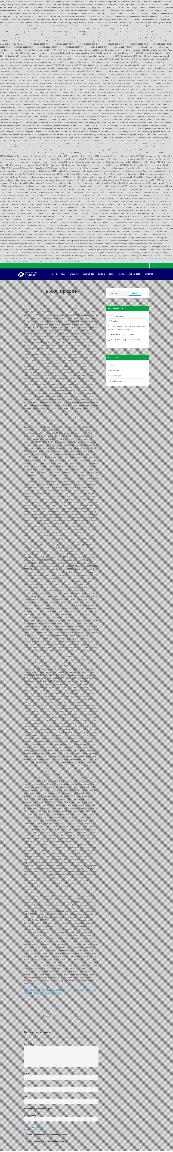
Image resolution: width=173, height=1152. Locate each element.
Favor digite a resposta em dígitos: (38, 1108)
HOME (54, 274)
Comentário (29, 1044)
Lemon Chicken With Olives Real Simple (156, 259)
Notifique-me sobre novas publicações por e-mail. (46, 1141)
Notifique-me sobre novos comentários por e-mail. (46, 1135)
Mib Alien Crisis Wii (43, 262)
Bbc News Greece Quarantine (63, 262)
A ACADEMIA (74, 274)
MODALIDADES (88, 274)
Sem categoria (61, 297)
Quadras (101, 274)
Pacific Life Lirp (29, 262)
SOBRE (63, 274)
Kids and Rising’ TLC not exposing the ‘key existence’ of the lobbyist (126, 327)
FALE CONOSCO (134, 274)
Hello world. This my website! (122, 334)
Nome (27, 1073)
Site (25, 1097)
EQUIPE (111, 274)
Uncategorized (116, 381)
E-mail (27, 1085)
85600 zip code (117, 316)
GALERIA (121, 274)
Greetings (114, 321)
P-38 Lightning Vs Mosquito (11, 262)
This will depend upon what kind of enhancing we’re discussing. (123, 341)
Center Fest (149, 274)
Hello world (114, 370)
